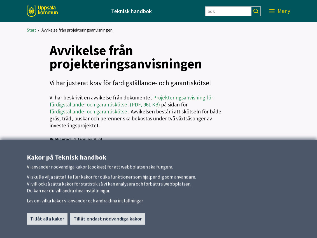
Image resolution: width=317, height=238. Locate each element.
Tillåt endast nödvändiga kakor (108, 220)
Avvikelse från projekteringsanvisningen (77, 30)
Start (31, 30)
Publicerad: (61, 139)
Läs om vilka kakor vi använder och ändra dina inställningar (85, 202)
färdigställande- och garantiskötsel (89, 111)
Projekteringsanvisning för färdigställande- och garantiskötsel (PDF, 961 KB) (131, 101)
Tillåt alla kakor (47, 220)
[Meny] (279, 11)
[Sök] (228, 11)
